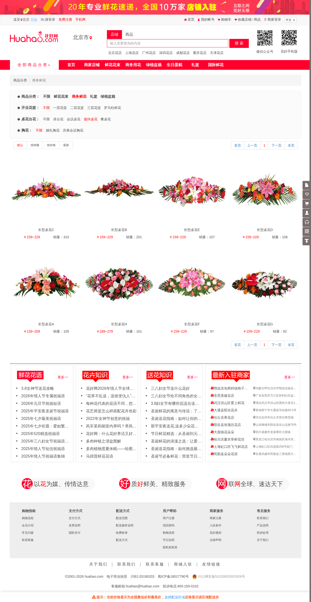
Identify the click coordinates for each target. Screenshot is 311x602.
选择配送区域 (174, 597)
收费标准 (122, 532)
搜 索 (239, 43)
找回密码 (168, 525)
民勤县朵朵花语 (224, 454)
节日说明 (168, 540)
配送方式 (122, 540)
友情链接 (211, 564)
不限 (46, 96)
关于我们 (262, 540)
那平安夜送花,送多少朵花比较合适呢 (182, 426)
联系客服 (28, 540)
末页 (291, 145)
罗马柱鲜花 (112, 108)
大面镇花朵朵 (222, 432)
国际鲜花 (216, 65)
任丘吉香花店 (222, 417)
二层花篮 (77, 108)
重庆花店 (200, 53)
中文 (290, 20)
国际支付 (74, 532)
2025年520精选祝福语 (40, 434)
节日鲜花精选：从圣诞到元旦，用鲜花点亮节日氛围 (195, 434)
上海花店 (132, 53)
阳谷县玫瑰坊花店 (225, 425)
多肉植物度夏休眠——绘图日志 (113, 449)
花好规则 (215, 532)
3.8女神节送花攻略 (37, 388)
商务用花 (133, 65)
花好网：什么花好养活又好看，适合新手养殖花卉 (129, 434)
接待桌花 (90, 119)
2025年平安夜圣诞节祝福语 (45, 411)
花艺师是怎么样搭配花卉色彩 (111, 411)
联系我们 (262, 518)
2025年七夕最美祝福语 (41, 418)
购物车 (224, 19)
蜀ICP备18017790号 (173, 576)
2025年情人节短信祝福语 (43, 449)
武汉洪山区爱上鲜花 (227, 403)
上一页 (252, 145)
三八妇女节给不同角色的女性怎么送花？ (186, 396)
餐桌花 (106, 119)
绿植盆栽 (154, 65)
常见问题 (28, 532)
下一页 (276, 145)
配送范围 (122, 518)
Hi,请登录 (48, 19)
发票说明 (74, 525)
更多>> (63, 377)
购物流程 (28, 518)
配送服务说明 (124, 525)
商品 (129, 34)
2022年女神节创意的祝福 (108, 418)
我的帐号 (206, 19)
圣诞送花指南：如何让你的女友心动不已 (186, 418)
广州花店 (149, 53)
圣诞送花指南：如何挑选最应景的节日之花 (188, 449)
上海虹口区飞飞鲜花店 (229, 447)
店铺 (114, 34)
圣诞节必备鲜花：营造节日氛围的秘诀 (184, 456)
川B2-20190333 (142, 576)
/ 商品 (256, 19)
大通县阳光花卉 (224, 410)
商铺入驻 (183, 564)
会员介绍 (28, 525)
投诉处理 (262, 532)
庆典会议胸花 (73, 130)
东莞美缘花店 (222, 396)
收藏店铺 (243, 19)
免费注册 (65, 19)
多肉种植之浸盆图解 (103, 441)
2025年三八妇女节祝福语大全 (47, 441)
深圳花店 (166, 53)
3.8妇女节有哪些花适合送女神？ (179, 403)
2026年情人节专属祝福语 (43, 396)
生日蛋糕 (174, 65)
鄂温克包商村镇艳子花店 (230, 388)
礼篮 (195, 65)
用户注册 (168, 518)
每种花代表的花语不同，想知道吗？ (117, 403)
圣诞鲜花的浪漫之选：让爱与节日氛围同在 (188, 441)
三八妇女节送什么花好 (170, 388)
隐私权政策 (170, 547)
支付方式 (74, 518)
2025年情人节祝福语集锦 (43, 456)
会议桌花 (73, 119)
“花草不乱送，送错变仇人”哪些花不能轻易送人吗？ (130, 396)
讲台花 (58, 119)
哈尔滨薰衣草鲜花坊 (227, 439)
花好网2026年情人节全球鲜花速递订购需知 (123, 388)
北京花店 (115, 53)
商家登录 (272, 19)
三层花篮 (94, 108)
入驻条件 (215, 525)
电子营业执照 (117, 576)
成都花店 (183, 53)
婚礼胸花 (53, 130)
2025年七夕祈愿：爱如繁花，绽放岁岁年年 (58, 426)
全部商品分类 (32, 65)
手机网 (80, 19)
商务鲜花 (79, 96)
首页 (189, 19)
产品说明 (262, 525)
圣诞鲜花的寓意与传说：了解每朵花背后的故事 (192, 411)
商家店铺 (92, 65)
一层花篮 (60, 108)
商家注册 (215, 518)
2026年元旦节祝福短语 (41, 403)
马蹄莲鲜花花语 (99, 456)
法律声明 (215, 540)
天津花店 (217, 53)
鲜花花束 (112, 65)
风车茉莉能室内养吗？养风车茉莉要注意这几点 (127, 426)
